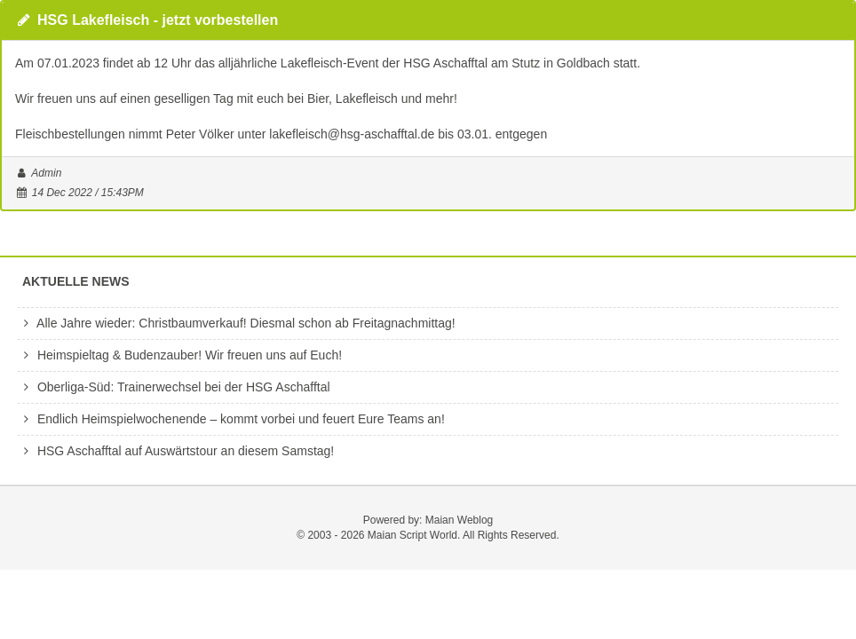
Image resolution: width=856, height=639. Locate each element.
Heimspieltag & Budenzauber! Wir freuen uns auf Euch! (180, 355)
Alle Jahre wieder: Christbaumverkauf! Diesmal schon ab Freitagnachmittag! (237, 323)
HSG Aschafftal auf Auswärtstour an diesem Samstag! (176, 451)
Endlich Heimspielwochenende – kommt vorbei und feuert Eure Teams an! (231, 419)
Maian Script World (412, 535)
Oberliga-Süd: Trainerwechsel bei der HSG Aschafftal (174, 387)
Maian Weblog (459, 520)
